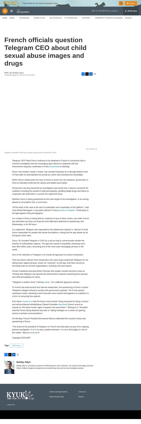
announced (54, 171)
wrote (47, 287)
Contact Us (82, 397)
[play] (5, 16)
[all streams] (131, 16)
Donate (133, 6)
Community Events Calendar (109, 23)
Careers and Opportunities (58, 397)
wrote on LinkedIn (67, 215)
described (62, 309)
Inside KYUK (39, 23)
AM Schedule (56, 23)
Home (4, 23)
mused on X (27, 306)
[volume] (11, 16)
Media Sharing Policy (56, 402)
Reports (81, 402)
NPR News (16, 350)
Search (128, 23)
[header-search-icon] (122, 6)
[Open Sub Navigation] (16, 23)
